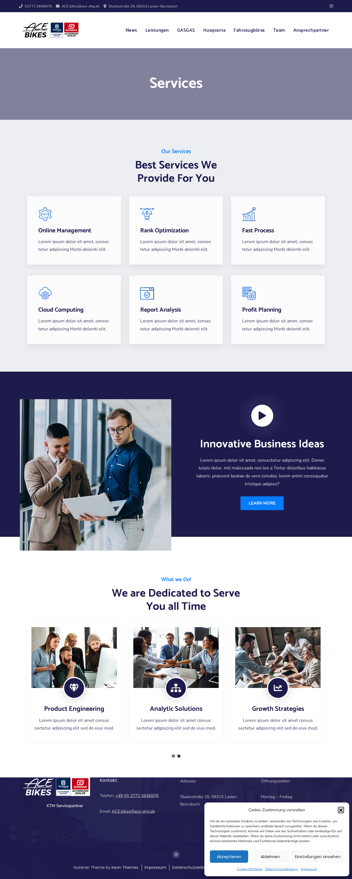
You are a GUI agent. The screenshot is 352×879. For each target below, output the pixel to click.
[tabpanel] (74, 682)
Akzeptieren (229, 856)
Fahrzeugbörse (249, 30)
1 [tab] (173, 756)
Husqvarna (214, 30)
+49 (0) (122, 795)
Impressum (309, 869)
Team (279, 30)
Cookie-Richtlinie (249, 869)
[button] (341, 810)
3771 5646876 (144, 795)
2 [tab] (179, 756)
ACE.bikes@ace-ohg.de (78, 6)
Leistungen (157, 30)
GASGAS (186, 30)
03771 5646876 (35, 6)
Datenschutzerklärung (281, 869)
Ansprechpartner (311, 30)
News (131, 30)
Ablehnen (270, 856)
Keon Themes (125, 867)
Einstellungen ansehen (318, 856)
